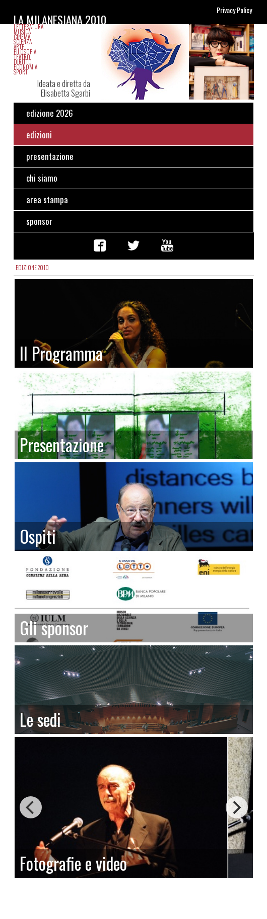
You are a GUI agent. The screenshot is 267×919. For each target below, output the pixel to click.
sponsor (39, 221)
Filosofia (25, 52)
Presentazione (62, 444)
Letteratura (28, 27)
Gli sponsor (54, 627)
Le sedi (40, 719)
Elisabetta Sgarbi (65, 93)
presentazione (50, 156)
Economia (25, 67)
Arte (19, 47)
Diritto (23, 62)
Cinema (22, 37)
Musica (22, 32)
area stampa (47, 199)
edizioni (39, 134)
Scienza (23, 42)
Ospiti (38, 536)
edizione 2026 (49, 113)
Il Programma (61, 353)
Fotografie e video (73, 863)
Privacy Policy (234, 10)
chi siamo (41, 178)
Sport (21, 72)
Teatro (22, 57)
